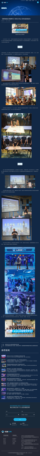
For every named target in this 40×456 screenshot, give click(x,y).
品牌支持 (4, 441)
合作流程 (4, 443)
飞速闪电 (13, 442)
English (36, 0)
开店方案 (4, 442)
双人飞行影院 (14, 441)
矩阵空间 (13, 443)
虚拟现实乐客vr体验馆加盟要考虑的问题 (12, 344)
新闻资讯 (27, 0)
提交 (20, 419)
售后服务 (30, 0)
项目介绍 (4, 438)
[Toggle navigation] (38, 2)
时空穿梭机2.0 (14, 438)
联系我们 (33, 0)
